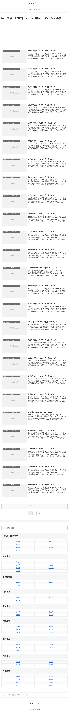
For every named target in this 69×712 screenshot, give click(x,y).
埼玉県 (18, 571)
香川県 (18, 665)
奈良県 (51, 629)
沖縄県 (51, 685)
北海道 (18, 541)
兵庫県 (51, 626)
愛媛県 (51, 662)
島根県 (18, 647)
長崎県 (18, 682)
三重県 (51, 615)
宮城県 (18, 550)
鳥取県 (18, 644)
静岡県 (18, 615)
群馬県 (18, 568)
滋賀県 (18, 626)
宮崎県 (51, 679)
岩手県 (18, 547)
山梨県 (18, 585)
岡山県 (18, 650)
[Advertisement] (34, 33)
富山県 (18, 597)
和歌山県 (51, 632)
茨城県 (18, 562)
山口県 (51, 647)
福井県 (51, 597)
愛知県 (51, 612)
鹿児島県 (51, 682)
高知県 (51, 665)
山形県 (51, 544)
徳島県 (18, 662)
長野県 (51, 582)
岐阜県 (18, 612)
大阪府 (18, 632)
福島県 (51, 547)
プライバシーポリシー (51, 706)
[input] (34, 528)
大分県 (51, 676)
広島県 (51, 644)
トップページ (17, 706)
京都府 (18, 629)
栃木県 (18, 565)
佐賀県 (18, 679)
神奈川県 (51, 568)
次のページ (34, 506)
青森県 (18, 544)
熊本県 (18, 685)
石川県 (18, 600)
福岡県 (18, 676)
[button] (65, 528)
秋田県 (51, 541)
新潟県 (18, 582)
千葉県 (51, 562)
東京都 (51, 565)
